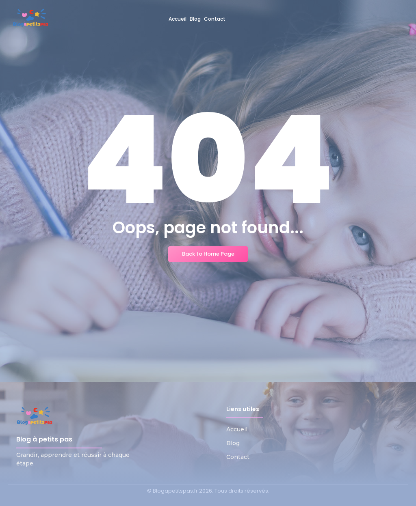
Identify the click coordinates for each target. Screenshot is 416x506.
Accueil (236, 429)
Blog (233, 443)
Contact (237, 457)
